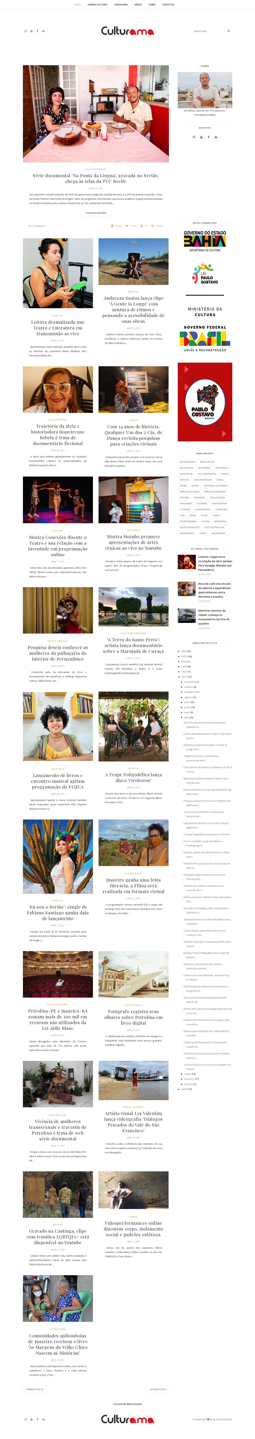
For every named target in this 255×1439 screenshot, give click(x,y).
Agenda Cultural (98, 4)
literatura (133, 873)
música (133, 292)
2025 (183, 656)
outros (205, 521)
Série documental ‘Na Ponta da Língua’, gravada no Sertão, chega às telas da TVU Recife (96, 178)
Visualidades (218, 533)
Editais (183, 485)
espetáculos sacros (215, 491)
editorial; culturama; (216, 485)
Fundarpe (202, 503)
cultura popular (133, 633)
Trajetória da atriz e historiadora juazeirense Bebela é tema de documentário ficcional (58, 434)
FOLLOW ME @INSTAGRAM (127, 1404)
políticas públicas (189, 527)
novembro (190, 681)
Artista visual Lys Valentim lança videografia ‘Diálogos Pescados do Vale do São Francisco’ (133, 1121)
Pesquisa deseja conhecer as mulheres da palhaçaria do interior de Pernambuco (57, 653)
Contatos (168, 4)
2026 (183, 651)
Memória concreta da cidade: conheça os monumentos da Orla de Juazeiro (213, 617)
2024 (183, 661)
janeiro (188, 1084)
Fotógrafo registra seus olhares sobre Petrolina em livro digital (133, 1017)
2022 (183, 671)
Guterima (185, 509)
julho (187, 702)
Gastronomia (96, 169)
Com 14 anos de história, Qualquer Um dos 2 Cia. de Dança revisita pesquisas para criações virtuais (134, 435)
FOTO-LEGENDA (217, 497)
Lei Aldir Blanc (58, 1004)
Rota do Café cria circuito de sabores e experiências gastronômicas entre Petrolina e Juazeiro (214, 590)
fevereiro (189, 1079)
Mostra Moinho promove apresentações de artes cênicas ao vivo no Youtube (134, 542)
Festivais (133, 530)
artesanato (204, 468)
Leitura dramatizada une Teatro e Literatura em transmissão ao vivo (58, 327)
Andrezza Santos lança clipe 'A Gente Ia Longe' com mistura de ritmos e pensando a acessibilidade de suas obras (133, 309)
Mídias (138, 4)
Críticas (184, 480)
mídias (193, 515)
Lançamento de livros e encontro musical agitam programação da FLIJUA (58, 781)
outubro (188, 686)
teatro (58, 316)
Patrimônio (220, 521)
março (187, 1073)
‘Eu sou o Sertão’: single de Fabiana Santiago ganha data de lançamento (57, 912)
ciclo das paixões (207, 474)
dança (133, 420)
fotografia (133, 1005)
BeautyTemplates (222, 1419)
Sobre (152, 4)
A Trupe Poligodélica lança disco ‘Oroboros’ (134, 777)
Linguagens (121, 4)
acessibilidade (187, 462)
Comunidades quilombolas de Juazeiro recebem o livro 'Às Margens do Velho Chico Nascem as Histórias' (58, 1344)
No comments (36, 226)
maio (187, 712)
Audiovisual (58, 420)
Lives (182, 515)
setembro (189, 692)
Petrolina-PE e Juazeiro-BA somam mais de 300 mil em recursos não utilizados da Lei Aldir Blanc (58, 1019)
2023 (183, 666)
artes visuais (133, 1107)
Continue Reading (96, 212)
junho (187, 707)
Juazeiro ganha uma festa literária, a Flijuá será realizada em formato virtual (133, 888)
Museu (204, 515)
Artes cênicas (58, 641)
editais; (195, 485)
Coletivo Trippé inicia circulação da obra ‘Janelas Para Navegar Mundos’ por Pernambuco (215, 563)
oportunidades (188, 521)
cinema (224, 474)
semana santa (187, 533)
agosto (188, 697)
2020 (183, 1089)
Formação (199, 497)
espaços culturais (189, 491)
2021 (183, 676)
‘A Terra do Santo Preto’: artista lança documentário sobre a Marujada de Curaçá (133, 648)
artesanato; (221, 468)
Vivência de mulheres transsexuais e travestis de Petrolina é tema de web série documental (58, 1129)
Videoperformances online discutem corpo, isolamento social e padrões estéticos (134, 1231)
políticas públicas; (214, 527)
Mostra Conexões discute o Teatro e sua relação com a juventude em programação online (58, 545)
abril (186, 717)
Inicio (78, 4)
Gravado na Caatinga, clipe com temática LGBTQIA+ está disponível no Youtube (57, 1236)
